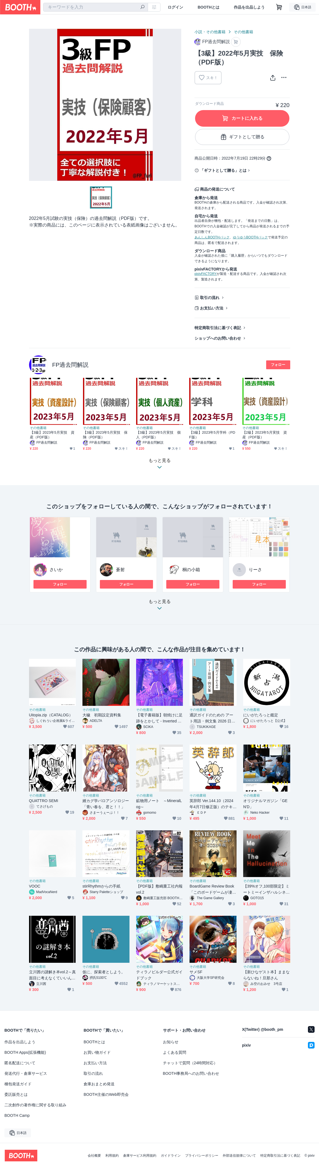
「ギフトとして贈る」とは (223, 170)
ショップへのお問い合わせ (217, 338)
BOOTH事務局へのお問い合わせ (191, 1073)
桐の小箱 (191, 569)
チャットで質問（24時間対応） (190, 1063)
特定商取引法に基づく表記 (217, 328)
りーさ (255, 569)
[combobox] (95, 7)
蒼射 (120, 569)
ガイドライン (171, 1155)
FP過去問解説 (70, 364)
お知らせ (170, 1042)
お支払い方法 (211, 308)
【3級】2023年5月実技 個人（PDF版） (158, 434)
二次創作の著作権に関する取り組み (35, 1105)
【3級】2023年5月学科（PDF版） (212, 434)
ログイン (175, 7)
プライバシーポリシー (201, 1155)
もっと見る (159, 606)
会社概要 (94, 1155)
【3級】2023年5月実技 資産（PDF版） (52, 434)
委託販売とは (16, 1094)
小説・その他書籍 (209, 32)
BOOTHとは (208, 7)
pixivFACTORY (205, 274)
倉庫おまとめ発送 (99, 1084)
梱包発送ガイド (18, 1084)
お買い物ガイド (97, 1052)
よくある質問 (174, 1052)
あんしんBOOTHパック (212, 237)
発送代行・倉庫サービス (25, 1073)
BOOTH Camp (17, 1115)
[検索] (142, 7)
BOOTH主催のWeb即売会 (106, 1094)
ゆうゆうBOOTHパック (250, 237)
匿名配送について (19, 1063)
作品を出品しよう (249, 7)
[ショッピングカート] (279, 7)
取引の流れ (209, 297)
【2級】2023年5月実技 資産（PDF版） (264, 434)
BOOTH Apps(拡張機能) (25, 1052)
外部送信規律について (239, 1155)
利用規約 (112, 1155)
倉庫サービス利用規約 (139, 1155)
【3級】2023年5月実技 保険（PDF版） (105, 434)
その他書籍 (243, 32)
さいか (56, 569)
